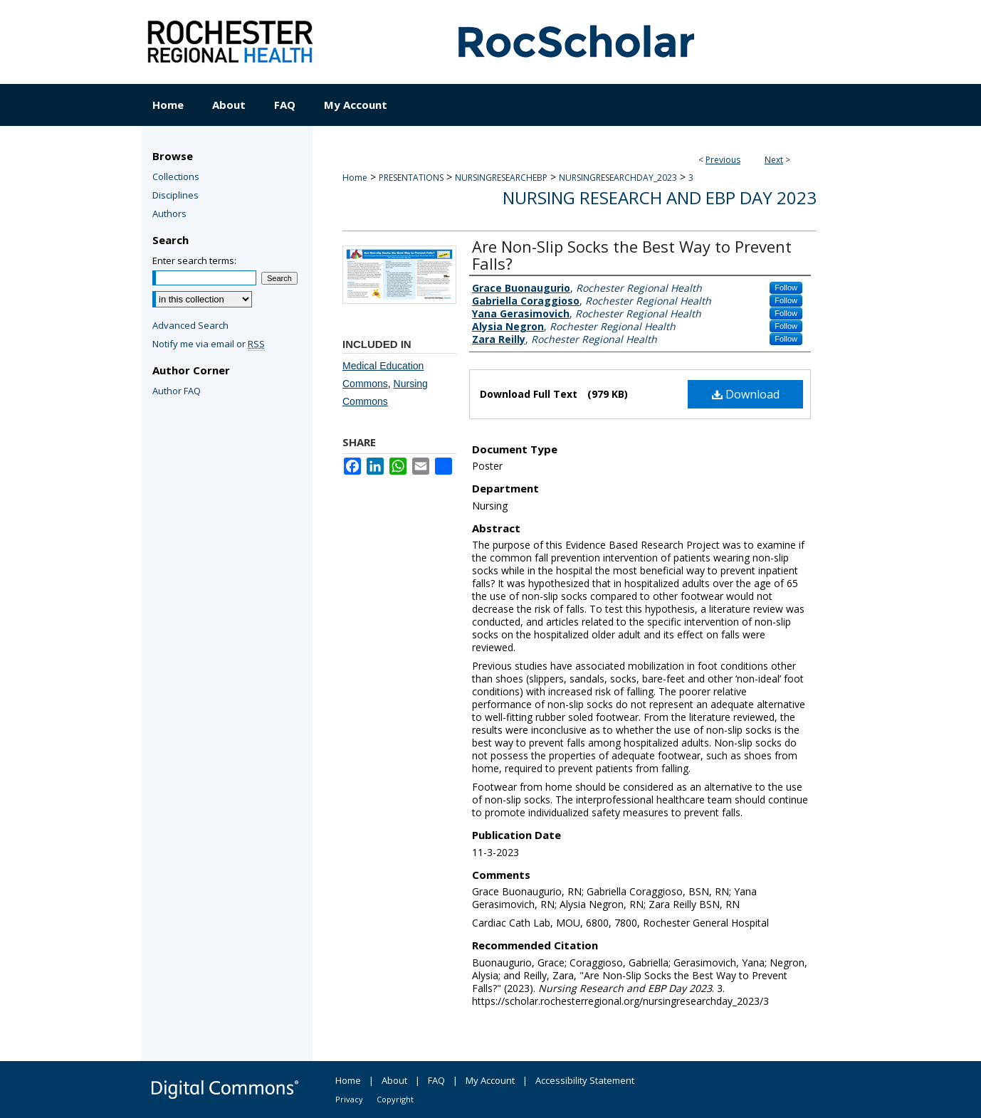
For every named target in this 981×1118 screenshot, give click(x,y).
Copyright (395, 1099)
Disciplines (175, 195)
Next (774, 160)
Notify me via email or (208, 343)
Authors (169, 213)
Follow (786, 287)
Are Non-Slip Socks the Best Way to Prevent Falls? (632, 255)
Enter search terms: (194, 260)
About (394, 1080)
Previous (722, 160)
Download (746, 394)
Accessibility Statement (584, 1080)
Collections (175, 176)
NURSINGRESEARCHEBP (501, 178)
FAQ (436, 1080)
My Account (490, 1080)
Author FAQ (176, 390)
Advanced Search (190, 325)
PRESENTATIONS (411, 178)
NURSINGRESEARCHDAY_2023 (618, 178)
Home (354, 178)
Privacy (349, 1099)
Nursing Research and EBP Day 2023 (660, 197)
